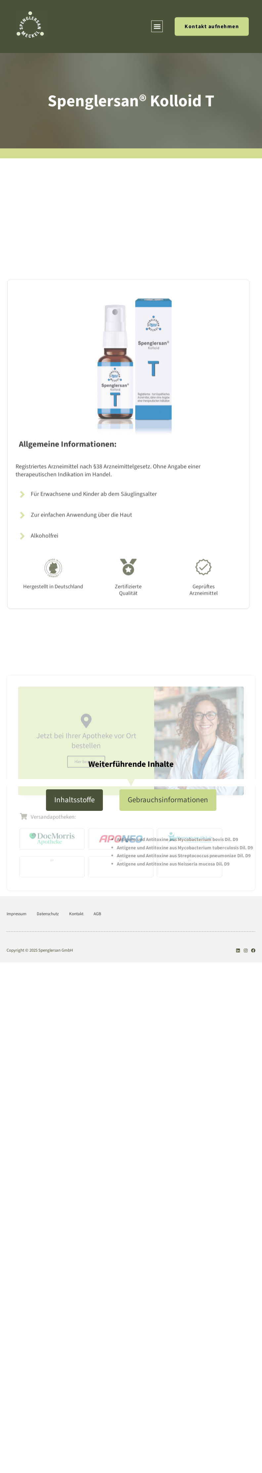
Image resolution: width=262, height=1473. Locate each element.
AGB (97, 914)
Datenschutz (48, 914)
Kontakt (76, 914)
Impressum (16, 914)
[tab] (74, 800)
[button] (157, 26)
